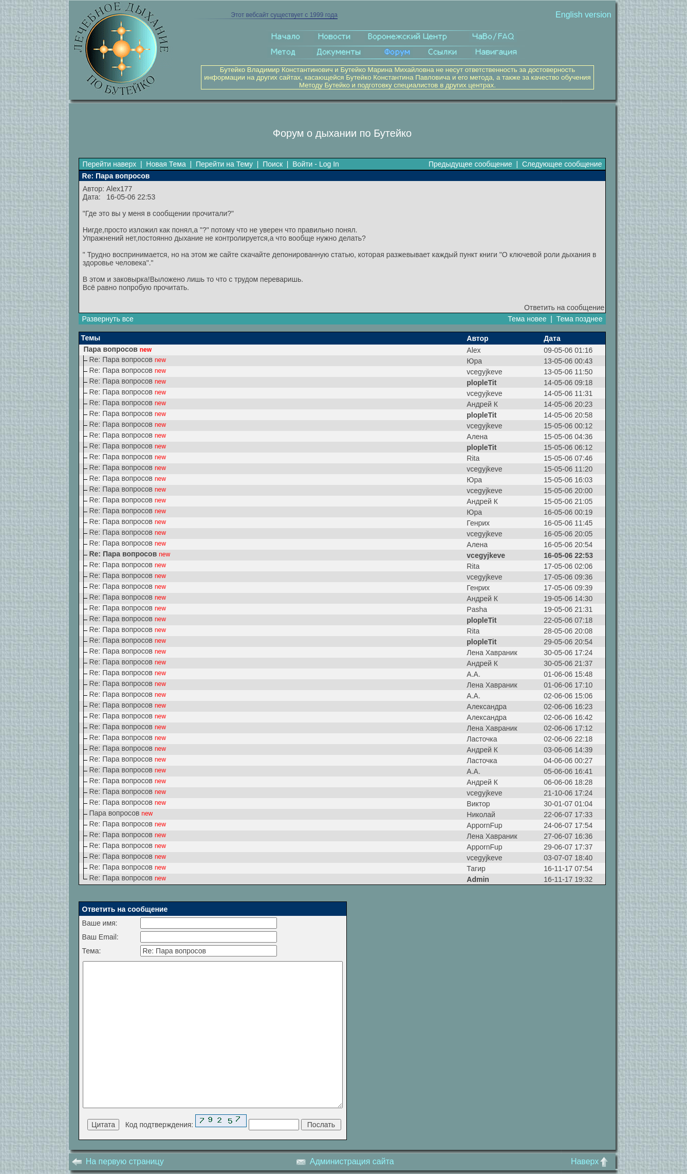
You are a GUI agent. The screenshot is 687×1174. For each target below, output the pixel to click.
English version (583, 14)
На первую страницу (118, 1161)
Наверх (591, 1161)
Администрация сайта (345, 1161)
